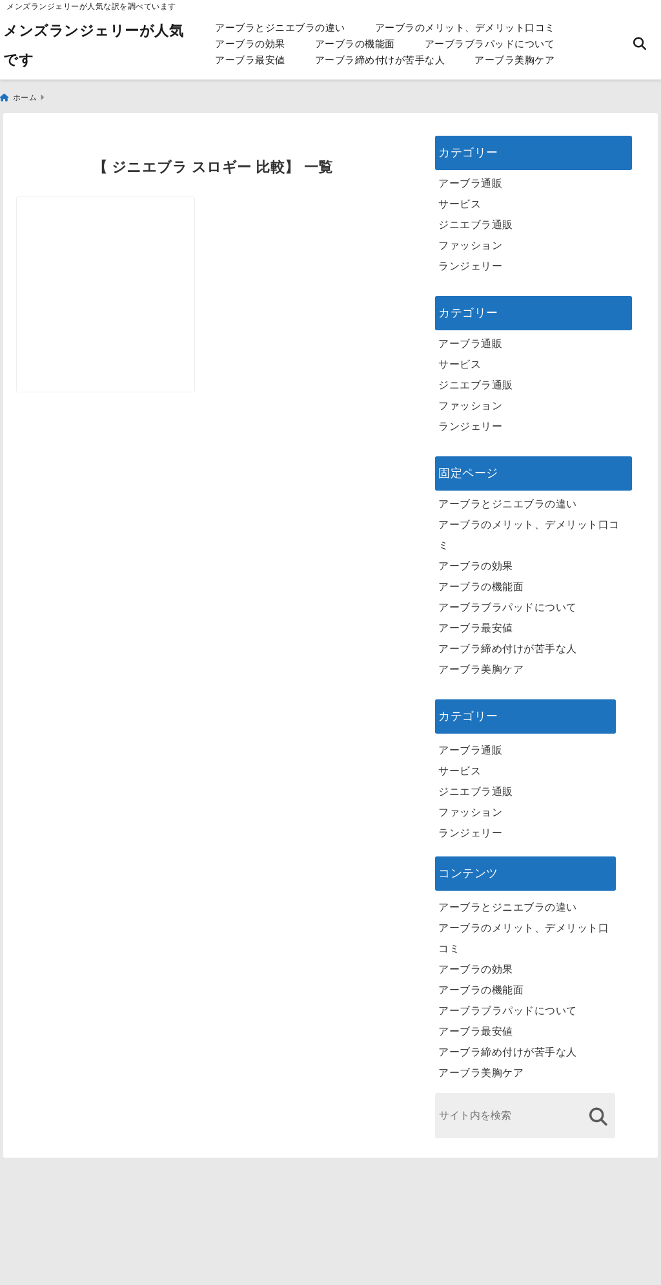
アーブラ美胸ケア (514, 59)
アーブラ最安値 (250, 59)
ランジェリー (470, 259)
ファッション (470, 238)
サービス (459, 197)
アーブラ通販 (470, 176)
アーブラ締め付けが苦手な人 (380, 59)
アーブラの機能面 (355, 43)
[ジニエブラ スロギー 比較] (113, 257)
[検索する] (598, 1110)
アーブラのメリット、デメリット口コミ (465, 27)
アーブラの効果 (250, 43)
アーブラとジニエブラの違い (280, 27)
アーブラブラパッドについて (490, 43)
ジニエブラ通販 (475, 218)
